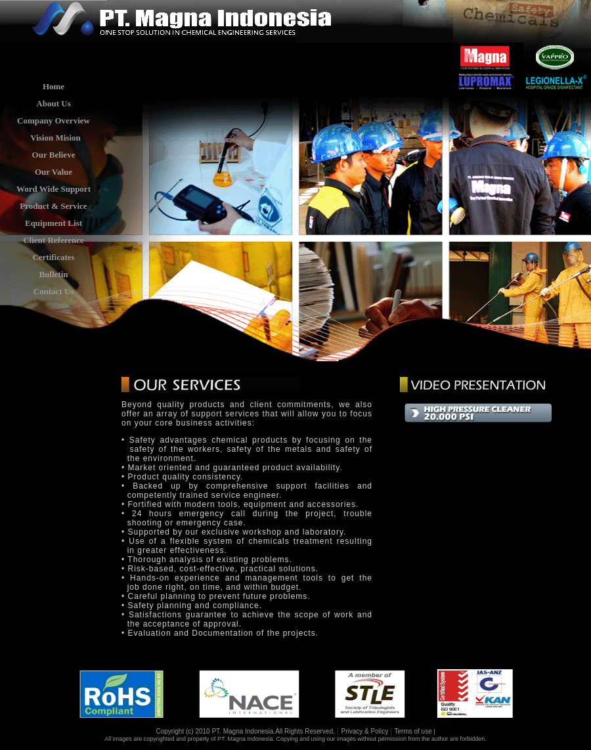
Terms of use (412, 731)
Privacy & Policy (365, 731)
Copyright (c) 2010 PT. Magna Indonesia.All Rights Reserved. (245, 731)
